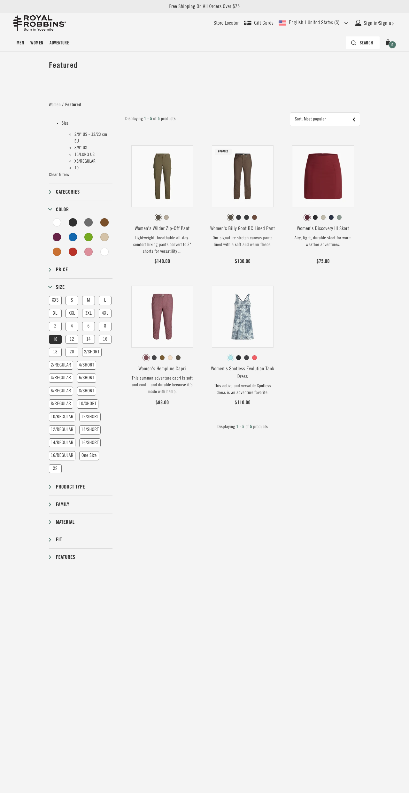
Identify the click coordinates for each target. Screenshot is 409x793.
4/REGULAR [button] (61, 378)
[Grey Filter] (88, 222)
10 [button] (55, 339)
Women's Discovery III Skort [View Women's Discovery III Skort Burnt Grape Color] (323, 228)
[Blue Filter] (73, 237)
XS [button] (55, 468)
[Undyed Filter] (104, 252)
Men (20, 42)
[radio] (158, 217)
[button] (389, 43)
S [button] (72, 300)
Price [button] (62, 269)
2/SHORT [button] (92, 352)
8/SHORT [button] (87, 391)
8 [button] (105, 326)
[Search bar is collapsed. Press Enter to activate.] (362, 43)
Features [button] (65, 557)
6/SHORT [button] (87, 378)
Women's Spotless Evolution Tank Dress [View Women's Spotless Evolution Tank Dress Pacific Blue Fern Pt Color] (242, 372)
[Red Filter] (73, 252)
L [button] (105, 300)
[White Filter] (57, 222)
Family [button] (62, 504)
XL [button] (55, 313)
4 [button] (72, 326)
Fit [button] (59, 539)
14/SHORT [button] (90, 429)
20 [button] (72, 352)
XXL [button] (72, 313)
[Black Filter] (73, 222)
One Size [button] (89, 455)
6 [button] (88, 326)
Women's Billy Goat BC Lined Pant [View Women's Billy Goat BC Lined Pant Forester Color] (242, 228)
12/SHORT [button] (90, 417)
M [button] (88, 300)
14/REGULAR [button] (62, 442)
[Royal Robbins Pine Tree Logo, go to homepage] (39, 23)
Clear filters (59, 174)
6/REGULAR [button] (61, 391)
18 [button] (55, 352)
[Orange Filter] (57, 252)
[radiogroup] (162, 217)
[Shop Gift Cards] (258, 23)
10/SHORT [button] (88, 403)
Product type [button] (70, 487)
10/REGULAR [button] (62, 417)
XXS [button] (55, 300)
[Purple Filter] (57, 237)
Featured (73, 104)
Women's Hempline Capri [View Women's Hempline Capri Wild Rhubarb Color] (162, 369)
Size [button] (60, 287)
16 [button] (105, 339)
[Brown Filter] (104, 222)
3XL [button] (88, 313)
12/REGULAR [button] (62, 429)
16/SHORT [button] (90, 442)
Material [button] (65, 522)
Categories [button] (68, 192)
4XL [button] (105, 313)
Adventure (59, 42)
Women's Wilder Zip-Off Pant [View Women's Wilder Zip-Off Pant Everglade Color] (162, 228)
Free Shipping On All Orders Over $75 (204, 6)
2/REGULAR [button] (61, 365)
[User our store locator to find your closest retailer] (226, 23)
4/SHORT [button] (87, 365)
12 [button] (72, 339)
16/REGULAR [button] (62, 455)
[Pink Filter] (88, 252)
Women (36, 42)
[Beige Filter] (104, 237)
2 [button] (55, 326)
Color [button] (62, 209)
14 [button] (88, 339)
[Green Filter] (88, 237)
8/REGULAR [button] (61, 403)
